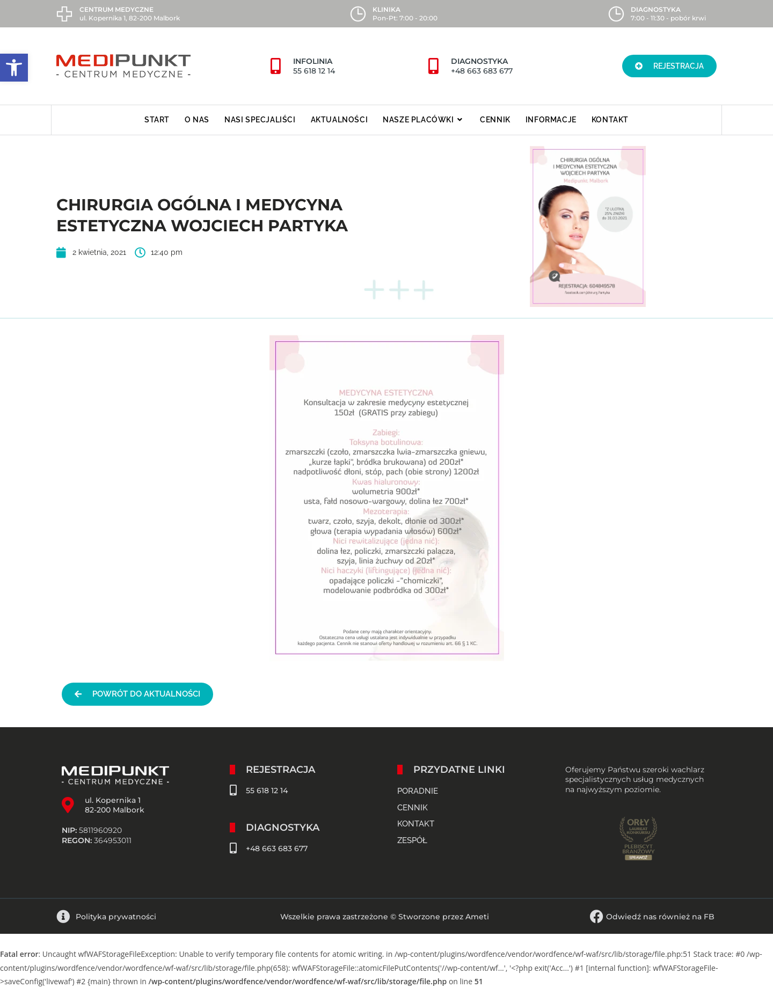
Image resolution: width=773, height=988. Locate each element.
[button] (14, 68)
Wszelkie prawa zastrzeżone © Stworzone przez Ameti (384, 916)
